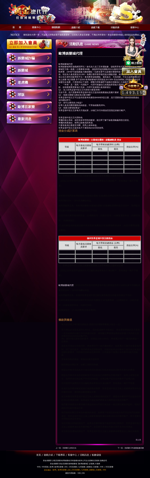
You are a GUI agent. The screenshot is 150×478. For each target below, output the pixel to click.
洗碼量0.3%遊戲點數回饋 (134, 448)
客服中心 (134, 27)
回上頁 (138, 440)
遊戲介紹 (75, 27)
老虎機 (23, 82)
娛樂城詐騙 (26, 58)
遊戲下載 (94, 27)
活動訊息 (114, 27)
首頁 (16, 27)
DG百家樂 (73, 467)
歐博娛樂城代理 (66, 285)
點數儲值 (96, 455)
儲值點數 (55, 27)
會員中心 (35, 27)
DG (66, 467)
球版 (21, 95)
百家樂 (95, 467)
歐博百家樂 (26, 107)
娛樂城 (23, 70)
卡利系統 (45, 467)
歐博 (51, 467)
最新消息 (24, 119)
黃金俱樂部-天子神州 (36, 11)
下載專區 (60, 455)
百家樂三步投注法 (69, 448)
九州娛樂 (81, 467)
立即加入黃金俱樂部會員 (30, 42)
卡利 (38, 467)
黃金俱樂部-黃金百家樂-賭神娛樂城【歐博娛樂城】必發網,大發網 (75, 464)
